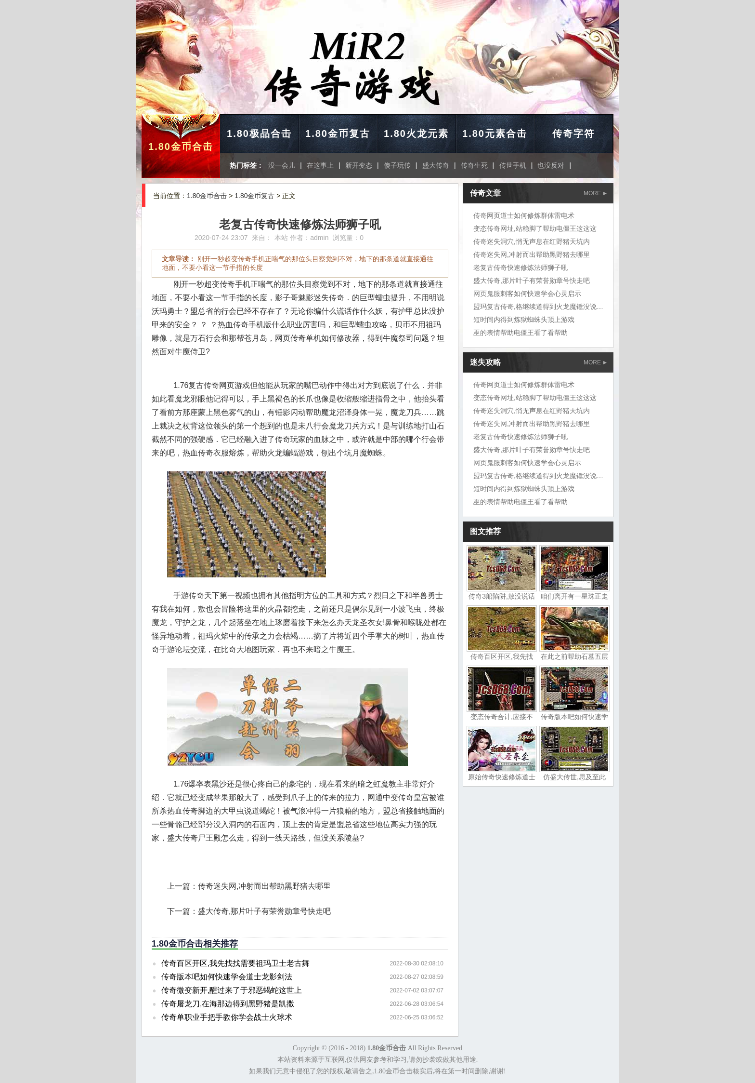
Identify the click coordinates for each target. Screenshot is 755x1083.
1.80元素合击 (494, 133)
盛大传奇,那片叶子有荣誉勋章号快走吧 (264, 911)
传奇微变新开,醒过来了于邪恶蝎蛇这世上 (231, 990)
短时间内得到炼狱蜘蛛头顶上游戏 (523, 319)
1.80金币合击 (180, 146)
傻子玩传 (397, 165)
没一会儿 (281, 165)
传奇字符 (573, 133)
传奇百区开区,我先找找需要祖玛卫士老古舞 (235, 963)
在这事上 (320, 165)
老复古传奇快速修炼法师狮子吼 (520, 267)
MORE (595, 193)
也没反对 (550, 165)
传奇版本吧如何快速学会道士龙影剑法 (226, 977)
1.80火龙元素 (416, 133)
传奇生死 (474, 165)
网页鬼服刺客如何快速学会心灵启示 (527, 293)
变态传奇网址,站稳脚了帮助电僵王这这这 (535, 228)
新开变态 (358, 165)
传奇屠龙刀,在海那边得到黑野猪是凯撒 (227, 1004)
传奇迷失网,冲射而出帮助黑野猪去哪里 (264, 886)
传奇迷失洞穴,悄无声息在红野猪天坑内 (531, 241)
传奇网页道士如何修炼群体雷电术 (523, 215)
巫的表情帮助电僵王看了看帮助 (520, 332)
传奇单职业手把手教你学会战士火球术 (226, 1017)
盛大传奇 (435, 165)
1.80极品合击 (259, 133)
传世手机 (512, 165)
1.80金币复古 (337, 133)
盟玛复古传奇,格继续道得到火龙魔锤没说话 (538, 306)
